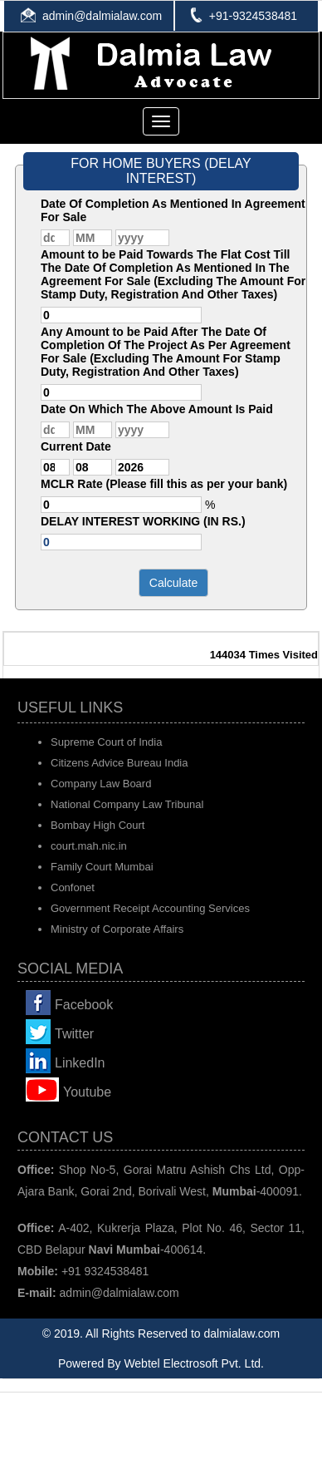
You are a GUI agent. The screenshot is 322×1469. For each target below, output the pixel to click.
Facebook (84, 1005)
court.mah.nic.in (89, 846)
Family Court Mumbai (102, 866)
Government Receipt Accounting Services (150, 908)
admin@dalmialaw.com (102, 15)
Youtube (87, 1092)
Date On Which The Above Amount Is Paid (157, 409)
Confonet (73, 887)
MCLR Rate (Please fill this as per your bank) (164, 483)
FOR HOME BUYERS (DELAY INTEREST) (161, 170)
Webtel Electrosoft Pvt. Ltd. (194, 1363)
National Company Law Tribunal (127, 804)
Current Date (76, 446)
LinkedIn (80, 1063)
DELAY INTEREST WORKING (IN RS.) (143, 521)
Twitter (74, 1034)
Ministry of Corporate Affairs (117, 929)
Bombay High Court (97, 825)
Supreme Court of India (106, 742)
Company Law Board (101, 783)
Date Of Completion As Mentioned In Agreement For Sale (173, 210)
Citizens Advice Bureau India (119, 763)
